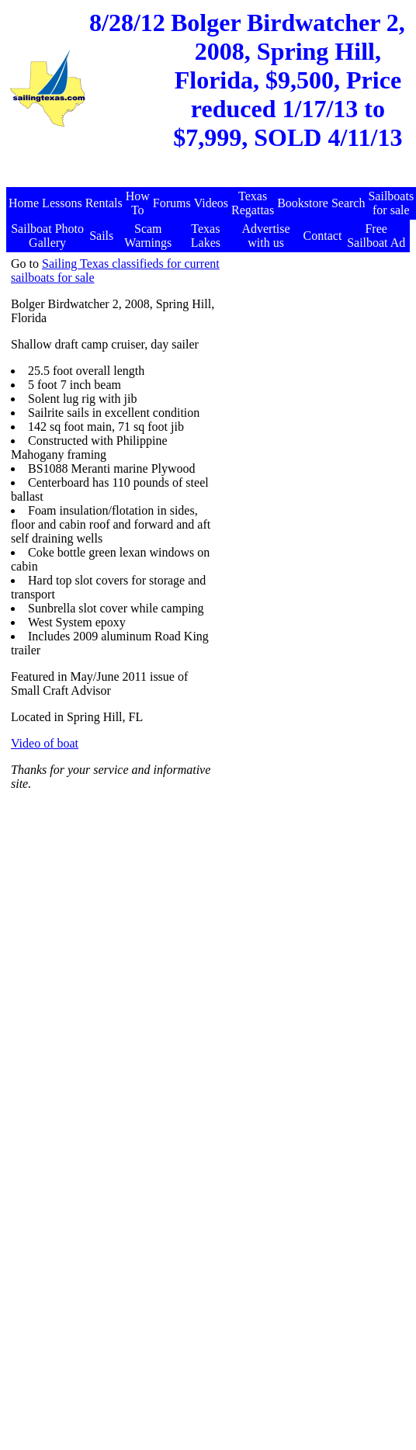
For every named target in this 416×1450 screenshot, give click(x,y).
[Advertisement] (314, 334)
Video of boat (44, 743)
